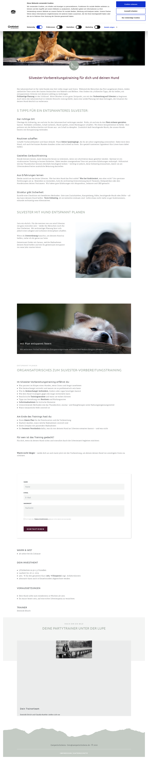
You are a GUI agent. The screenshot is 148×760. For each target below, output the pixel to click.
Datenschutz (80, 753)
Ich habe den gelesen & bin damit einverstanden (48, 519)
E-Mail (26, 493)
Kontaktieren (35, 529)
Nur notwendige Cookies (131, 19)
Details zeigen (109, 28)
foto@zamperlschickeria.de (78, 745)
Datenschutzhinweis (41, 519)
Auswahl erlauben (130, 12)
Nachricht (27, 503)
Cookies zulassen (130, 5)
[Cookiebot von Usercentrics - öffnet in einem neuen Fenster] (13, 28)
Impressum (66, 753)
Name (26, 482)
